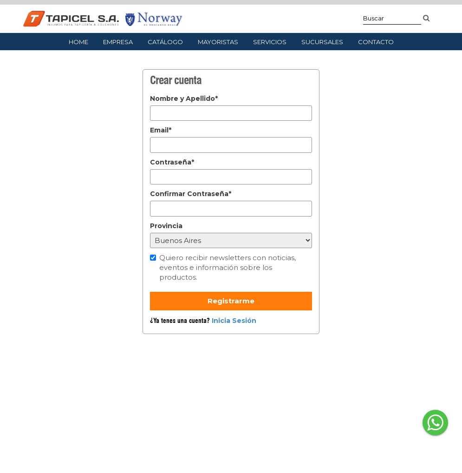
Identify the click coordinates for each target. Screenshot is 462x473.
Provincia (166, 226)
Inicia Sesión (234, 320)
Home (78, 42)
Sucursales (322, 42)
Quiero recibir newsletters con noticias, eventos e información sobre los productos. (227, 267)
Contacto (376, 42)
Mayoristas (218, 42)
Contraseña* (172, 162)
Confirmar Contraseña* (190, 194)
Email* (160, 130)
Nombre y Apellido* (184, 98)
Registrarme (231, 300)
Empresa (118, 42)
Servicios (269, 42)
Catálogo (165, 42)
